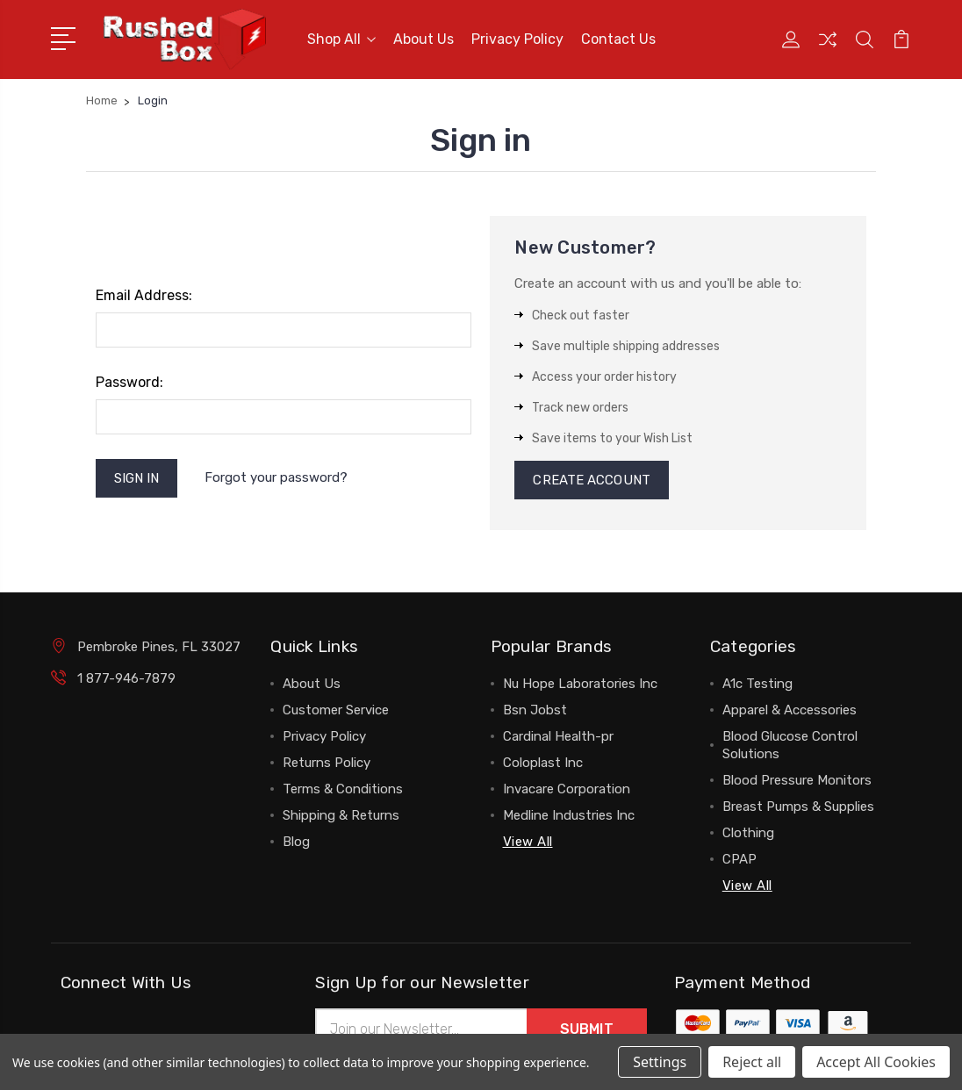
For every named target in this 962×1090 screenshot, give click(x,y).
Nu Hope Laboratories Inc (580, 684)
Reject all (751, 1062)
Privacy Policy (517, 39)
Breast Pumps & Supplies (798, 806)
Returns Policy (326, 763)
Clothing (748, 833)
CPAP (739, 859)
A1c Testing (757, 684)
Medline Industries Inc (569, 815)
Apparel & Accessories (789, 710)
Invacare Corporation (566, 789)
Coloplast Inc (543, 763)
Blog (296, 842)
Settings (659, 1062)
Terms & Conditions (343, 789)
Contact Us (618, 39)
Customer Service (336, 710)
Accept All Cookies (876, 1062)
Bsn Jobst (535, 710)
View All (528, 842)
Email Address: (144, 295)
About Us (423, 39)
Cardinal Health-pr (558, 736)
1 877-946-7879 (126, 678)
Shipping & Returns (341, 815)
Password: (129, 382)
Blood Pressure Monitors (797, 780)
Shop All (341, 39)
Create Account (591, 480)
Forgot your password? (276, 477)
